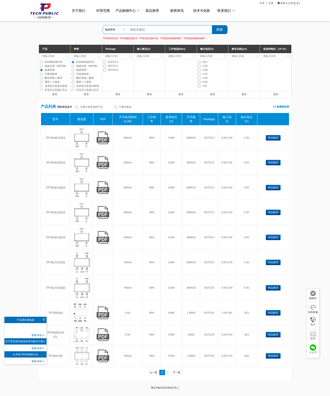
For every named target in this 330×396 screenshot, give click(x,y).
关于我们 (78, 10)
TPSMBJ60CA (128, 38)
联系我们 (224, 10)
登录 (262, 3)
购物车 (313, 295)
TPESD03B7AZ (148, 38)
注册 (271, 3)
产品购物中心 (126, 10)
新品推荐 (152, 10)
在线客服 (313, 309)
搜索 (219, 29)
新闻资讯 (177, 10)
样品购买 (273, 137)
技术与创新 (201, 10)
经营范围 (103, 10)
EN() (284, 3)
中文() (295, 3)
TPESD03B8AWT (171, 38)
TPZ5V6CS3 (110, 38)
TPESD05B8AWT (194, 38)
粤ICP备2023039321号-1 (165, 387)
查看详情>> (37, 335)
